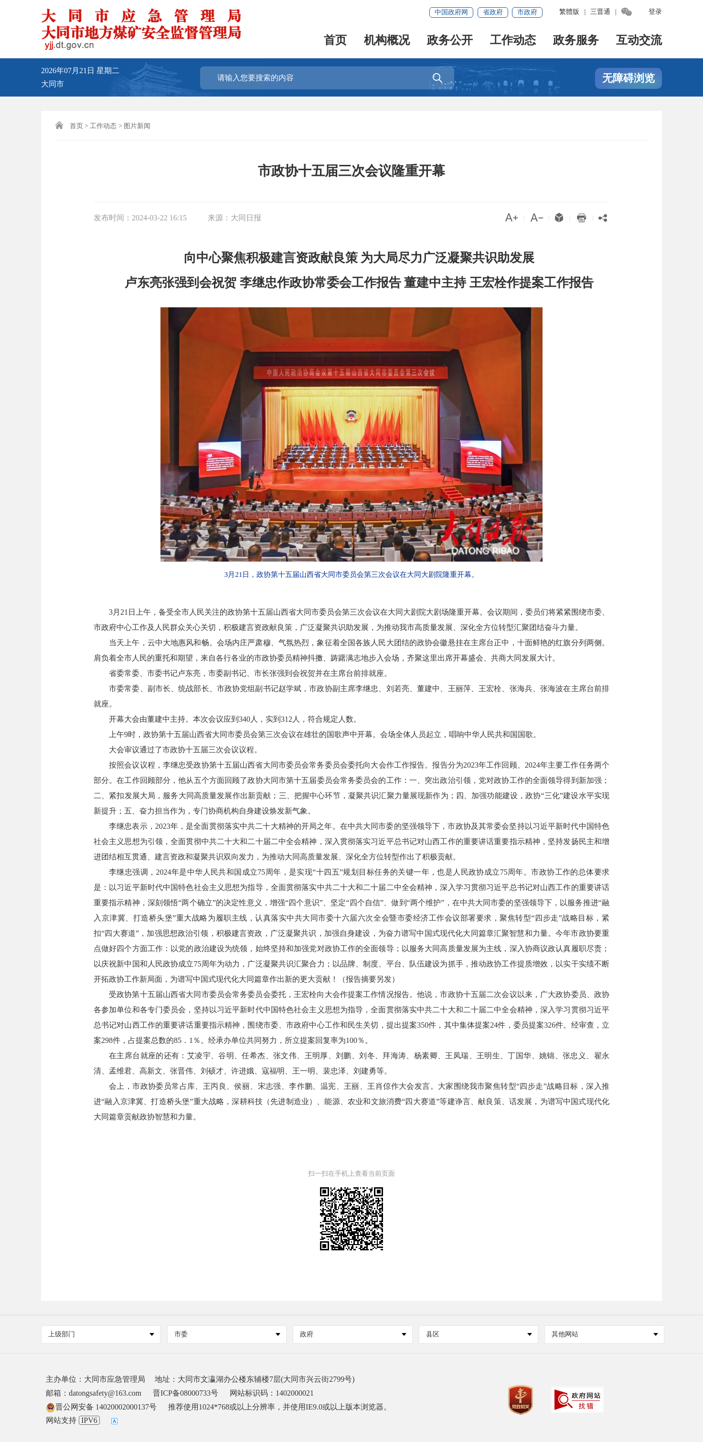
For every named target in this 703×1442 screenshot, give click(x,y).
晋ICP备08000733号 (185, 1393)
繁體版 (569, 11)
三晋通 (600, 11)
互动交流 (639, 40)
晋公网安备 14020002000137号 (101, 1407)
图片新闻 (137, 126)
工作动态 (513, 40)
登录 (655, 11)
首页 (335, 40)
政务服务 (576, 40)
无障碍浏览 (628, 78)
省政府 (493, 12)
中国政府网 (451, 12)
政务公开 (450, 40)
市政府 (527, 12)
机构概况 (387, 40)
